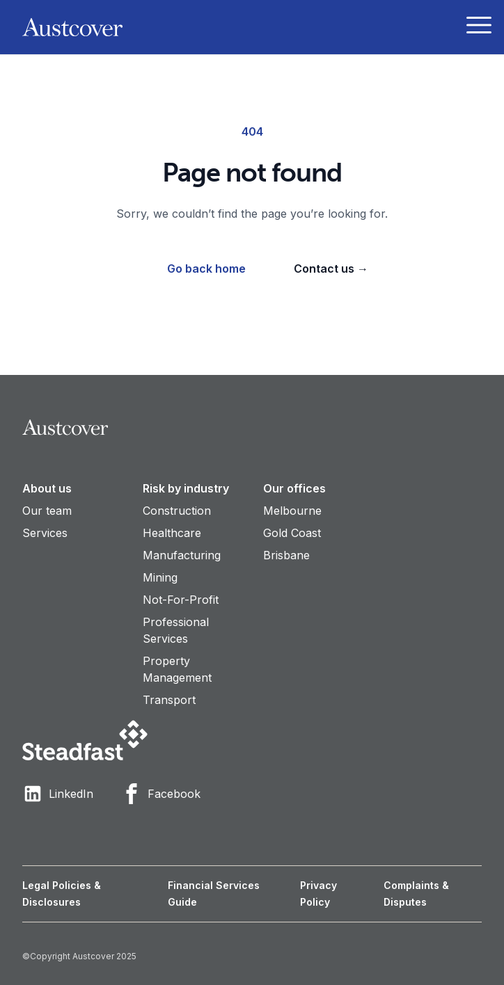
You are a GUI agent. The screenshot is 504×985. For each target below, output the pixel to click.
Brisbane (286, 555)
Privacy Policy (318, 893)
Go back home (206, 268)
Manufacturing (182, 555)
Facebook (160, 793)
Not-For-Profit (181, 600)
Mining (160, 577)
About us (47, 488)
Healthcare (172, 533)
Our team (47, 511)
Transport (169, 700)
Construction (177, 511)
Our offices (294, 488)
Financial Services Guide (214, 893)
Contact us (331, 268)
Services (45, 533)
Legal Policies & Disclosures (61, 893)
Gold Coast (292, 533)
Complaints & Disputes (416, 893)
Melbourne (292, 511)
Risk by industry (186, 488)
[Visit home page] (252, 427)
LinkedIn (57, 793)
